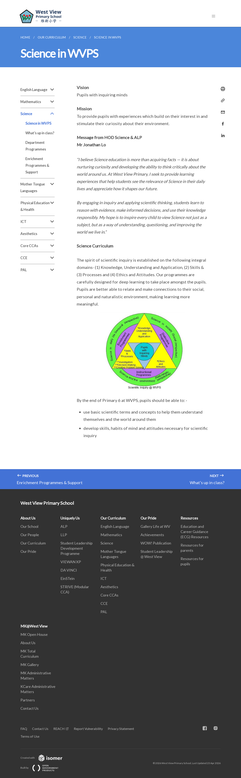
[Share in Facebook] (222, 121)
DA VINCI (68, 570)
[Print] (222, 89)
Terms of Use (29, 736)
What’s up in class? (39, 133)
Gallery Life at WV (155, 526)
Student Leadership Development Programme (76, 548)
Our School (29, 526)
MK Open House (34, 634)
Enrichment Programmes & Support (37, 165)
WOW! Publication (156, 543)
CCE (37, 258)
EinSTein (67, 578)
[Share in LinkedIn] (222, 133)
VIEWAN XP (70, 561)
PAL (37, 270)
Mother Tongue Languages (37, 187)
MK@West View (34, 626)
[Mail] (222, 110)
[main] (120, 258)
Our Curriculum (33, 543)
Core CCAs (37, 245)
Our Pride (28, 551)
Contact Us (29, 708)
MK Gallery (29, 664)
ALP (63, 526)
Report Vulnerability (88, 729)
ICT (37, 221)
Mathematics (37, 101)
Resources (189, 518)
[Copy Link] (222, 101)
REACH (59, 729)
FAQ (23, 729)
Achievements (152, 534)
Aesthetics (37, 233)
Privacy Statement (121, 729)
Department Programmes (35, 145)
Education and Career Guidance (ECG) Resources (194, 531)
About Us (27, 518)
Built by (42, 767)
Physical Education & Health (37, 206)
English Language (37, 89)
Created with (44, 757)
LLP (63, 534)
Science (37, 114)
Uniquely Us (70, 518)
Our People (29, 534)
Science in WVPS (38, 123)
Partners (27, 700)
